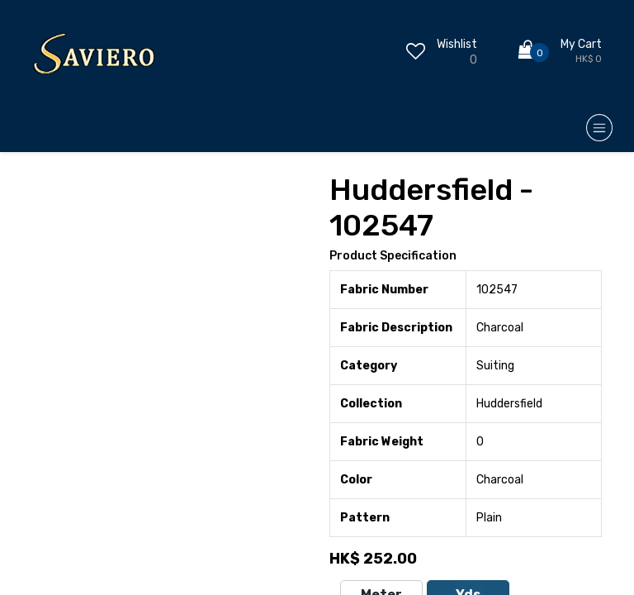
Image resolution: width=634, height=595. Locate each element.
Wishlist (457, 44)
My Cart (581, 44)
